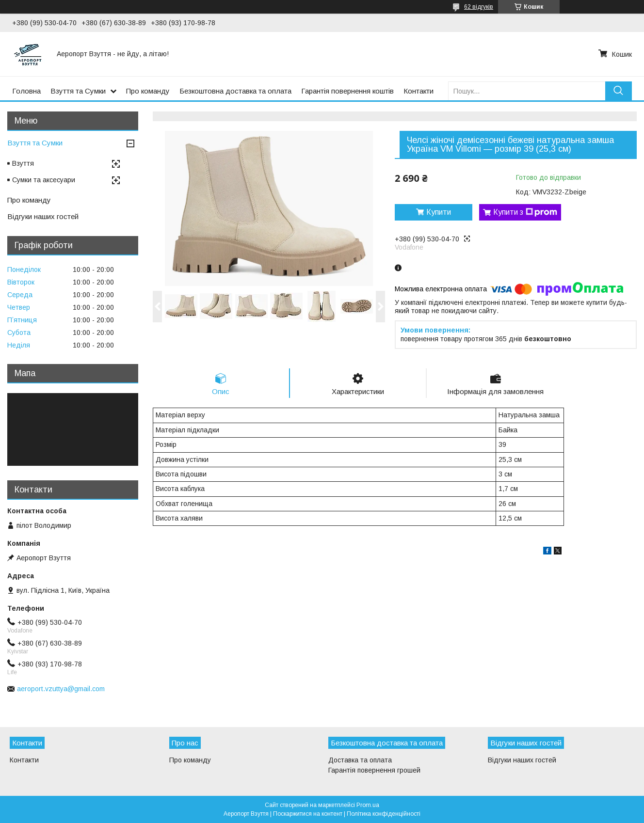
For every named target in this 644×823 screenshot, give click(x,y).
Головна (26, 91)
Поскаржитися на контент (307, 813)
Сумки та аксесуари (43, 180)
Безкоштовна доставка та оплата (235, 91)
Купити (438, 212)
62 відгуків (478, 6)
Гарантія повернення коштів (347, 91)
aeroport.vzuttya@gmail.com (61, 689)
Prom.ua (367, 805)
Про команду (148, 91)
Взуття (23, 163)
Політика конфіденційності (383, 813)
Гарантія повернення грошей (374, 770)
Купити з (525, 212)
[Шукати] (618, 90)
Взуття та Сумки (78, 91)
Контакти (418, 91)
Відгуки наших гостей (43, 216)
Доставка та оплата (360, 760)
